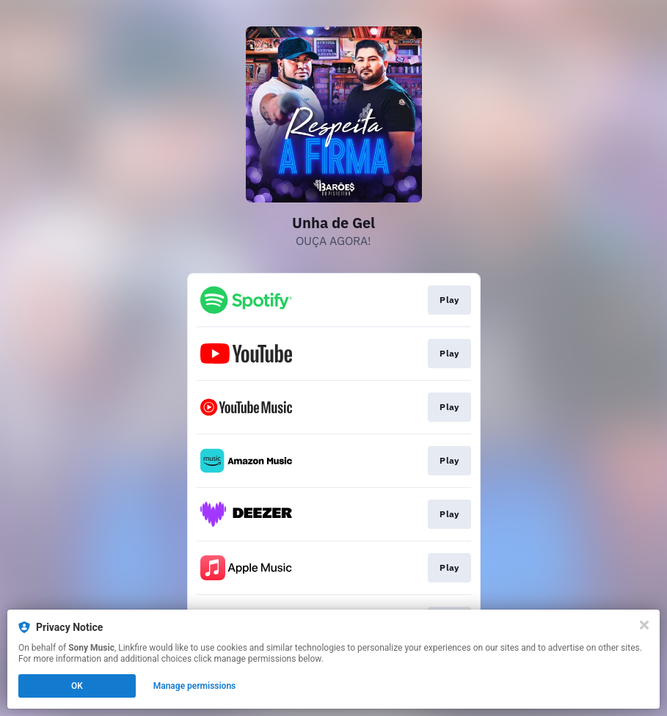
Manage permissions (194, 686)
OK (77, 686)
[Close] (644, 625)
